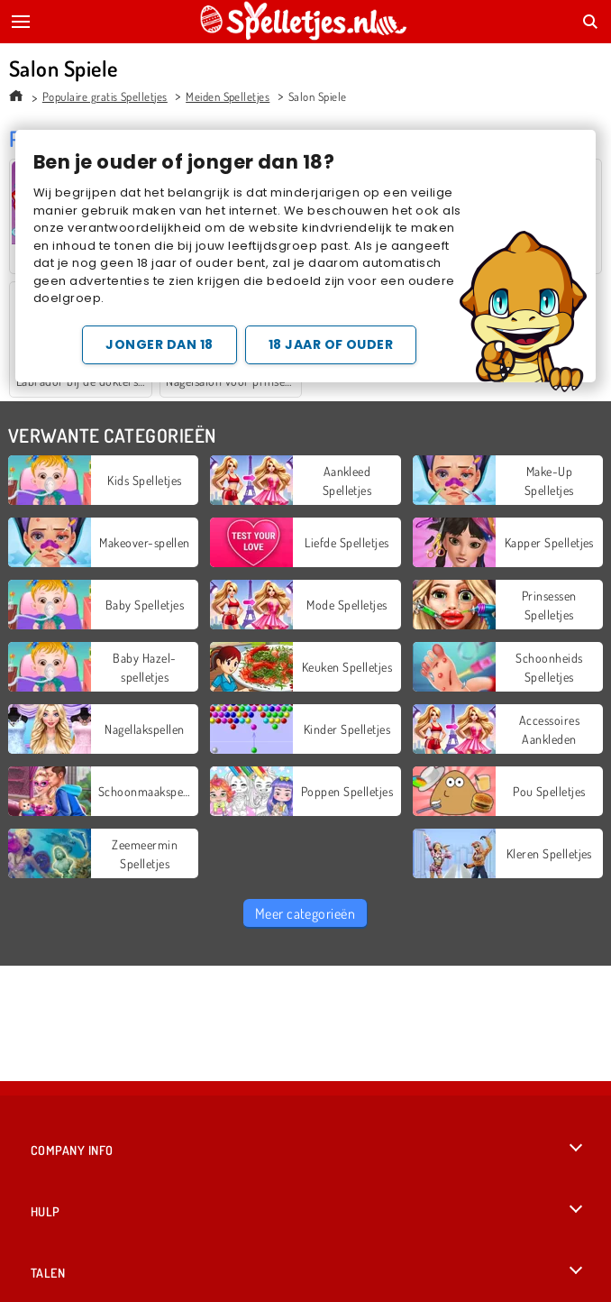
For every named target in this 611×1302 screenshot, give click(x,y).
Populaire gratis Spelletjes (105, 96)
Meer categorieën (305, 913)
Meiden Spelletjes (227, 96)
